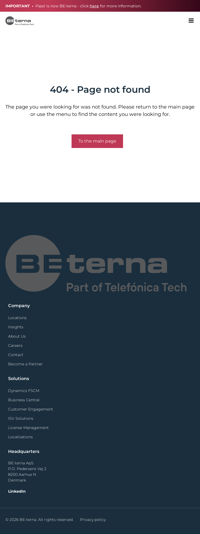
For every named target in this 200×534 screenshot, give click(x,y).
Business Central (24, 399)
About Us (17, 336)
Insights (15, 327)
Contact (15, 354)
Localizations (20, 436)
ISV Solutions (20, 418)
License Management (28, 427)
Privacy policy (93, 519)
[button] (191, 21)
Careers (15, 345)
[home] (17, 20)
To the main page (97, 141)
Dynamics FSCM (23, 390)
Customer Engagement (30, 409)
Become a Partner (25, 364)
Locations (17, 317)
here (94, 6)
